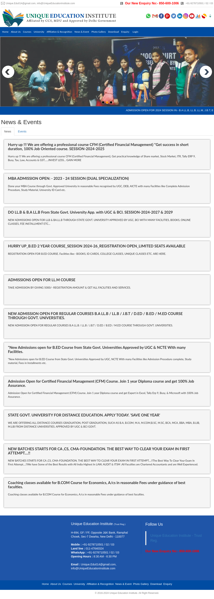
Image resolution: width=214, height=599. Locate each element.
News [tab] (7, 131)
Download (115, 31)
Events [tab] (22, 131)
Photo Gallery (100, 31)
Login (138, 31)
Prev (8, 72)
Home (5, 31)
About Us (16, 31)
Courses (27, 31)
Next (206, 72)
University (39, 31)
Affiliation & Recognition (60, 31)
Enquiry (127, 31)
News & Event (83, 31)
